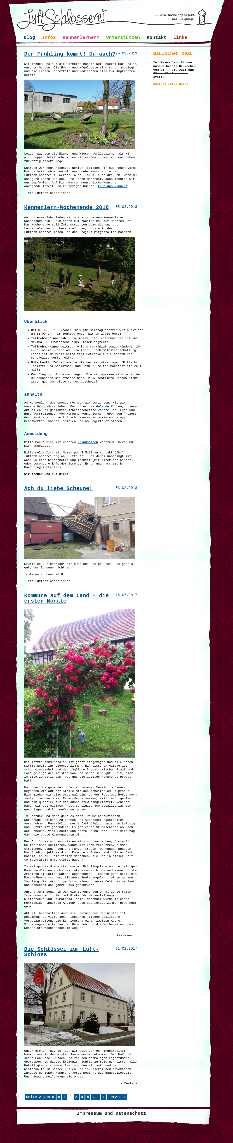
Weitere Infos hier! (170, 84)
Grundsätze (46, 406)
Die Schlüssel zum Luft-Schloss (61, 952)
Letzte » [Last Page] (117, 1097)
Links (180, 37)
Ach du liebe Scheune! (58, 489)
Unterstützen (123, 37)
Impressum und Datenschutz (111, 1113)
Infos (49, 37)
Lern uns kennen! (112, 186)
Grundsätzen (88, 442)
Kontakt (156, 37)
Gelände (102, 406)
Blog (29, 37)
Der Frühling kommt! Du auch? (69, 54)
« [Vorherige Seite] (59, 1097)
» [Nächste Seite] (104, 1097)
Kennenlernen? (81, 37)
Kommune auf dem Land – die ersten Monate (66, 598)
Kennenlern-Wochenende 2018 (66, 207)
